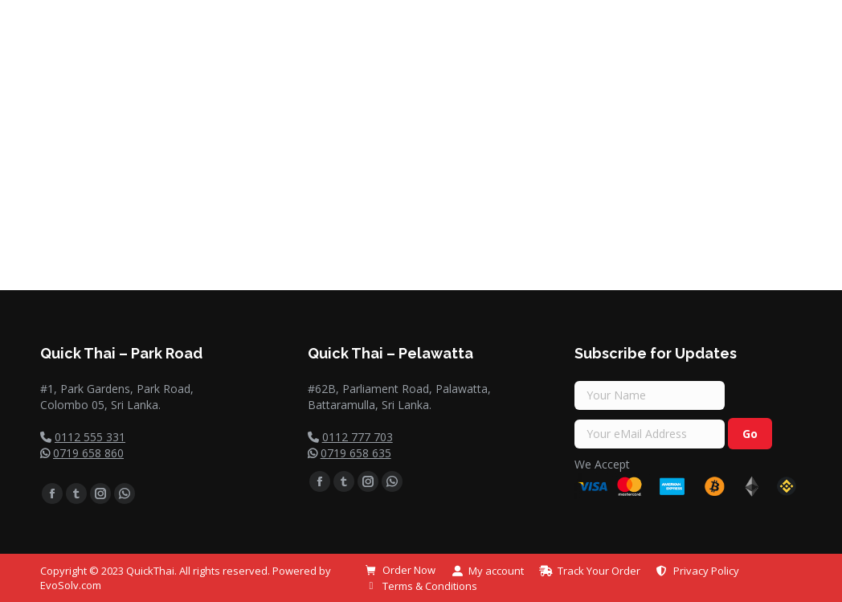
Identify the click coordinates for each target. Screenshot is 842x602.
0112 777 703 (357, 436)
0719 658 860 (88, 453)
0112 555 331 (90, 436)
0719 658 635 (356, 453)
